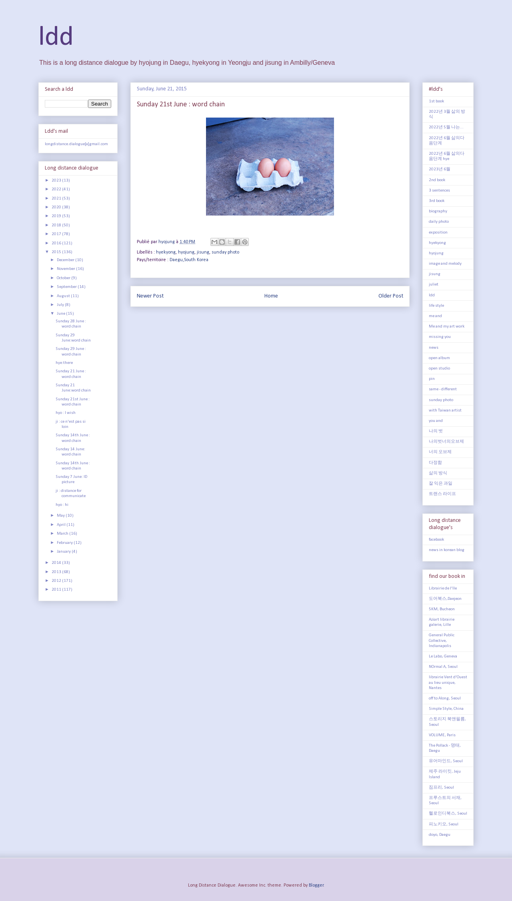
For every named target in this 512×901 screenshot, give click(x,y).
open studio (439, 368)
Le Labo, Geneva (443, 656)
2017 (57, 234)
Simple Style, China (446, 709)
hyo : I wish (66, 413)
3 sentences (439, 190)
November (66, 269)
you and (436, 421)
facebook (436, 539)
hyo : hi (62, 505)
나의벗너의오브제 (446, 442)
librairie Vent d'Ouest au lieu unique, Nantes (448, 682)
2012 (57, 581)
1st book (436, 101)
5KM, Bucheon (442, 609)
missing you (440, 337)
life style (436, 306)
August (64, 296)
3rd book (436, 201)
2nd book (437, 180)
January (64, 551)
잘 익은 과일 (440, 483)
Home (271, 296)
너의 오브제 (440, 452)
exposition (438, 232)
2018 (57, 225)
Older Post (390, 296)
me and (435, 316)
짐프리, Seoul (441, 787)
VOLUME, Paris (442, 735)
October (64, 278)
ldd (56, 38)
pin (432, 379)
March (63, 533)
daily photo (439, 222)
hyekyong (166, 252)
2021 (57, 198)
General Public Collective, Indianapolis (441, 640)
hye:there (64, 363)
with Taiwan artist (445, 410)
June (61, 314)
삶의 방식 (438, 473)
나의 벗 (436, 431)
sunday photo (225, 252)
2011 (57, 589)
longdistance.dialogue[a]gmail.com (76, 144)
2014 (57, 563)
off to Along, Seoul (445, 698)
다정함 (435, 463)
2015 (57, 252)
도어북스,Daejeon (445, 599)
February (65, 543)
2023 (57, 180)
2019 (57, 216)
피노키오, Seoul (443, 824)
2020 (57, 207)
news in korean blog (446, 550)
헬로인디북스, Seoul (448, 813)
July (61, 305)
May (61, 515)
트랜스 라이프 (442, 494)
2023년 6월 (439, 169)
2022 (57, 189)
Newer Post (150, 296)
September (67, 287)
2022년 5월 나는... (446, 127)
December (66, 260)
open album (439, 358)
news (433, 348)
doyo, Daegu (439, 835)
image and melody (445, 264)
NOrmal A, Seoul (443, 667)
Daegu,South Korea (189, 260)
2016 (57, 243)
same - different (443, 389)
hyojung (186, 252)
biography (438, 211)
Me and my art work (446, 326)
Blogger (316, 885)
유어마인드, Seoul (446, 761)
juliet (433, 284)
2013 (57, 572)
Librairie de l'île (443, 588)
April (61, 525)
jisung (203, 252)
